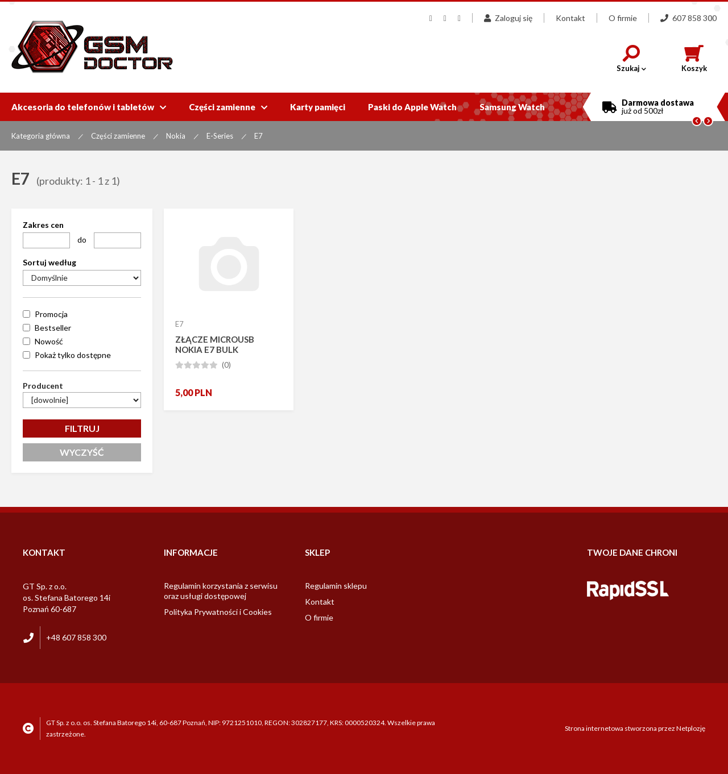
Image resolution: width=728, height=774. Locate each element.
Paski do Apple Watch (412, 107)
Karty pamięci (317, 107)
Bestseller (53, 327)
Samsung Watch (512, 107)
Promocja (51, 314)
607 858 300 (688, 18)
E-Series (219, 135)
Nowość (49, 341)
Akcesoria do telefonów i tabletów (88, 107)
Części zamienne (228, 107)
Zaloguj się (508, 18)
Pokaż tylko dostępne (73, 355)
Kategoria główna (40, 135)
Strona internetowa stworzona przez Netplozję (635, 728)
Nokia (175, 135)
